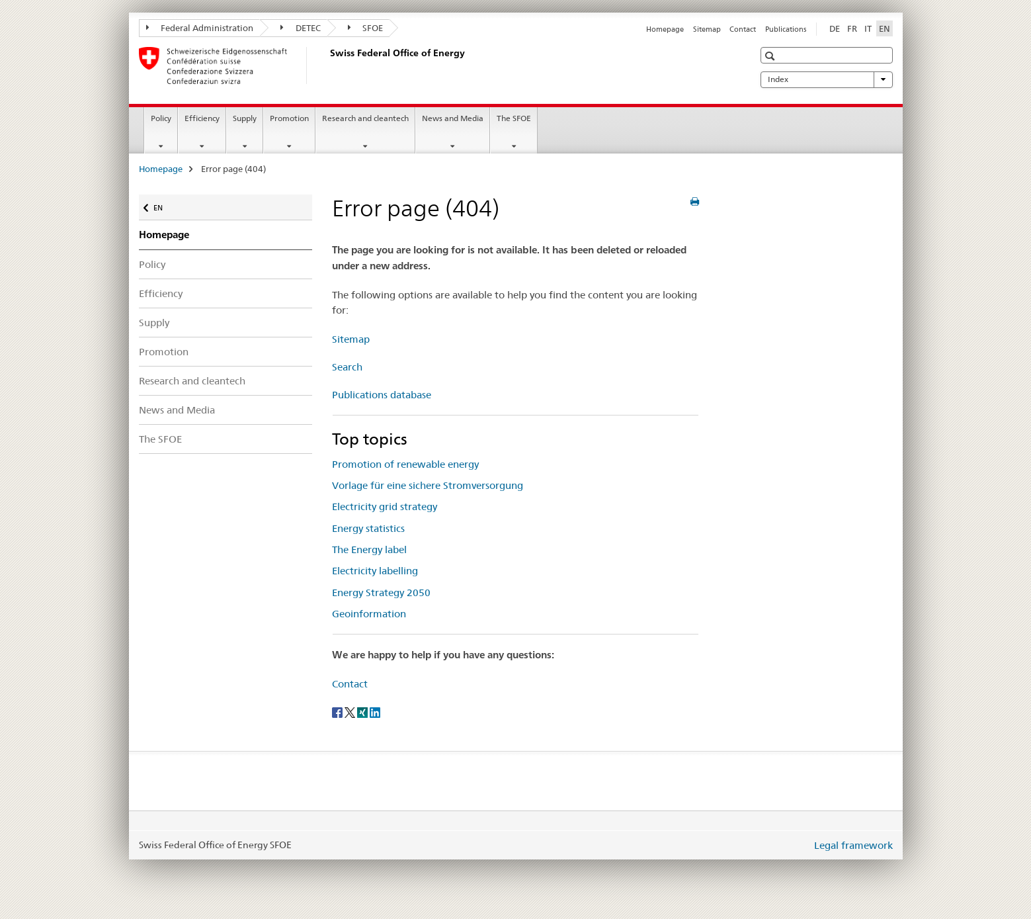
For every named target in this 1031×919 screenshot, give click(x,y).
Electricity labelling (375, 570)
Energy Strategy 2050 (381, 592)
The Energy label (369, 549)
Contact (742, 29)
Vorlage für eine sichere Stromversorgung (427, 485)
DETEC (300, 28)
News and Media (452, 118)
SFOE (366, 28)
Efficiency (202, 118)
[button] (771, 56)
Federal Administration (200, 28)
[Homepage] (327, 65)
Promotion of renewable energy (405, 464)
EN (164, 205)
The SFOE (514, 118)
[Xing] (363, 711)
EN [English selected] (884, 28)
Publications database (381, 394)
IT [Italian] (868, 28)
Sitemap (707, 29)
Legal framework (853, 845)
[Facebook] (338, 711)
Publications (785, 29)
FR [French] (852, 28)
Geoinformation (369, 613)
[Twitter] (351, 711)
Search (347, 367)
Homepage (665, 29)
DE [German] (834, 28)
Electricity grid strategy (384, 506)
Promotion (289, 118)
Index (827, 79)
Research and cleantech (365, 118)
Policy (161, 118)
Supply (245, 118)
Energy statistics (368, 528)
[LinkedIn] (375, 711)
